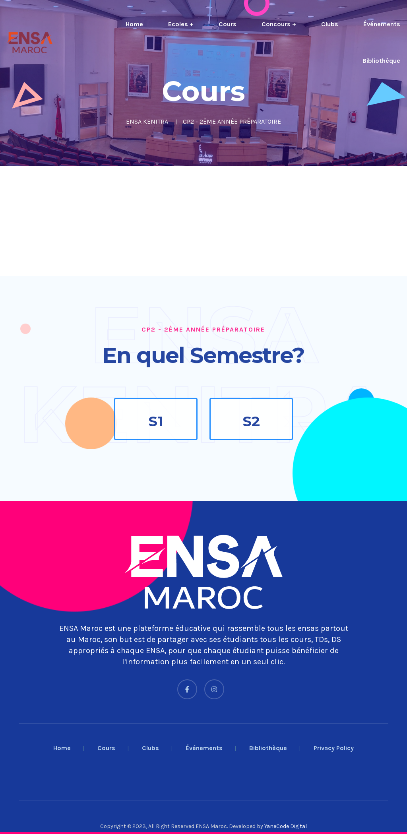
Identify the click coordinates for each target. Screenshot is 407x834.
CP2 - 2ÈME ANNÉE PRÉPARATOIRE (232, 121)
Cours (227, 24)
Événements (381, 24)
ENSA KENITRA (147, 121)
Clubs (329, 24)
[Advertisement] (203, 221)
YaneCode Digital (285, 826)
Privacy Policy (334, 748)
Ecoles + (181, 24)
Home (134, 24)
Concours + (279, 24)
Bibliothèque (381, 60)
